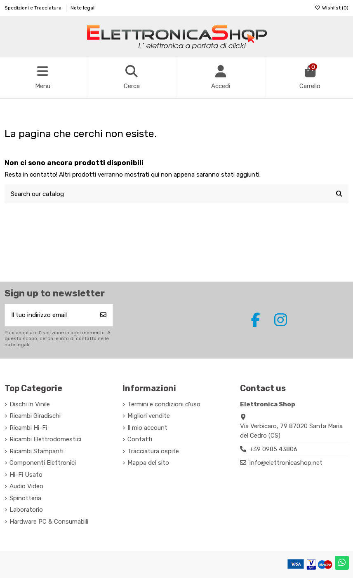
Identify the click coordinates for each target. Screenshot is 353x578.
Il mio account (147, 427)
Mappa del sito (148, 462)
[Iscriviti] (103, 315)
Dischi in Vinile (29, 404)
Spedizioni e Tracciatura (34, 8)
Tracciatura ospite (153, 451)
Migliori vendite (148, 416)
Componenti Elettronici (42, 462)
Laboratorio (26, 509)
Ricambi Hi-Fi (28, 427)
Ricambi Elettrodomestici (45, 439)
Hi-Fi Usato (25, 474)
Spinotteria (25, 498)
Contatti (139, 439)
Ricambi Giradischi (35, 416)
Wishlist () (331, 8)
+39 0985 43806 (273, 449)
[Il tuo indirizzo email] (49, 315)
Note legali (83, 8)
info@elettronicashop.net (285, 462)
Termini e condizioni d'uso (163, 404)
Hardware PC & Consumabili (48, 521)
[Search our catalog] (339, 194)
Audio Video (26, 486)
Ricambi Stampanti (36, 451)
